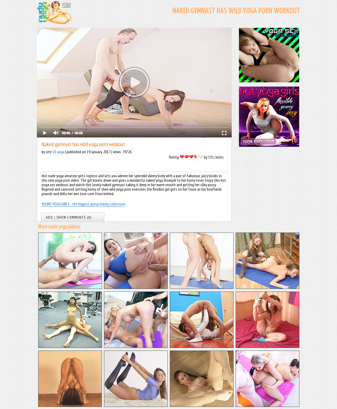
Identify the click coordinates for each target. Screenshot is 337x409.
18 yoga (58, 151)
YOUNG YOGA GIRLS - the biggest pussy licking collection (83, 203)
